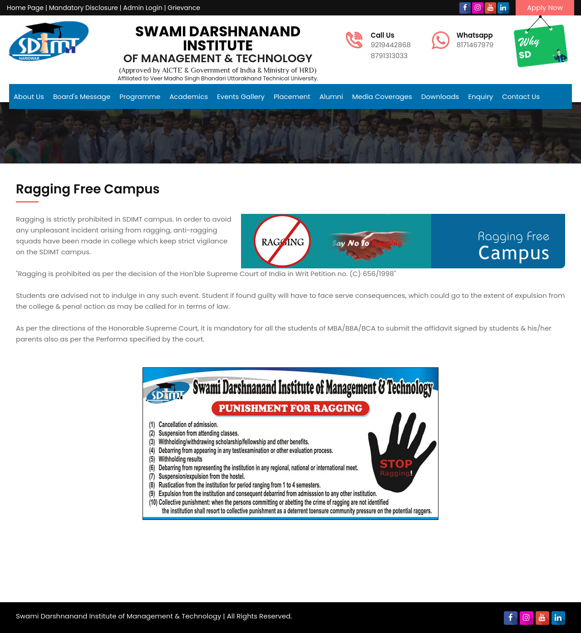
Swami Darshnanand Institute (217, 38)
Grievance (183, 7)
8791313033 (389, 55)
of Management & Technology (218, 58)
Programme (139, 96)
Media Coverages (382, 96)
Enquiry (480, 96)
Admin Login (142, 7)
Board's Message (81, 96)
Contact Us (521, 96)
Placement (292, 96)
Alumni (331, 96)
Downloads (440, 96)
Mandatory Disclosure (83, 7)
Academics (188, 96)
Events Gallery (241, 96)
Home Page (25, 7)
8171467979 (475, 40)
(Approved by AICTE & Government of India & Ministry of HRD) (218, 71)
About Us (29, 96)
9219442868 (392, 40)
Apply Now (545, 7)
